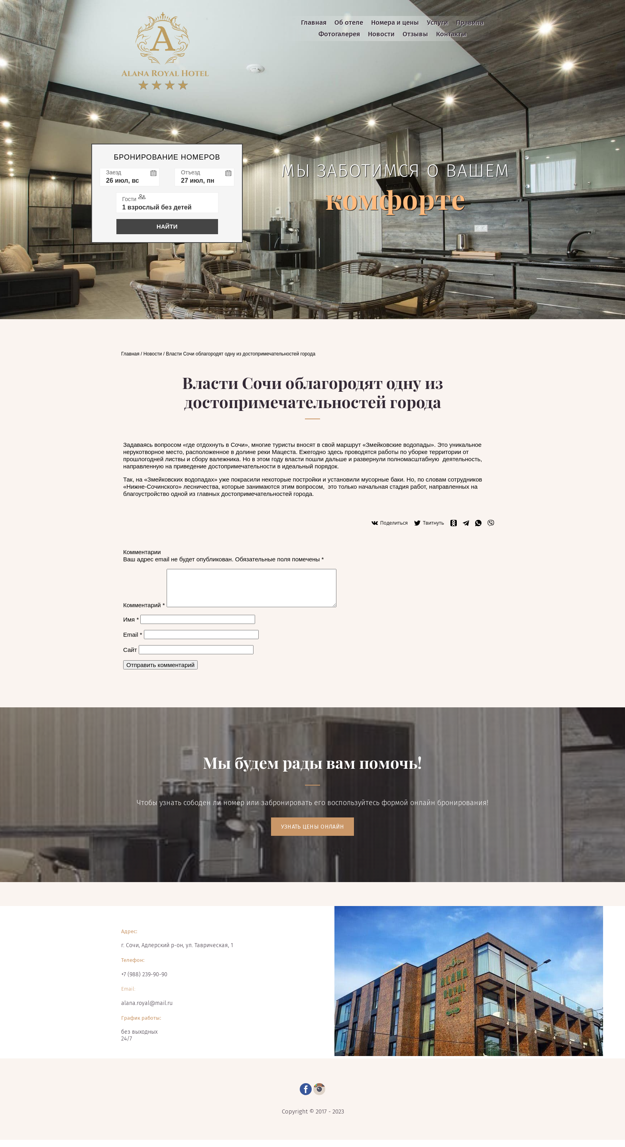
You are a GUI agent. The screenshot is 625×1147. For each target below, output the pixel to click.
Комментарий (144, 605)
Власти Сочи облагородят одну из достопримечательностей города (240, 354)
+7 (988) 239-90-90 (144, 974)
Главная (130, 354)
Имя (131, 619)
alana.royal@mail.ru (147, 1003)
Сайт (130, 649)
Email (132, 634)
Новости (152, 354)
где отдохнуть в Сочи (215, 444)
